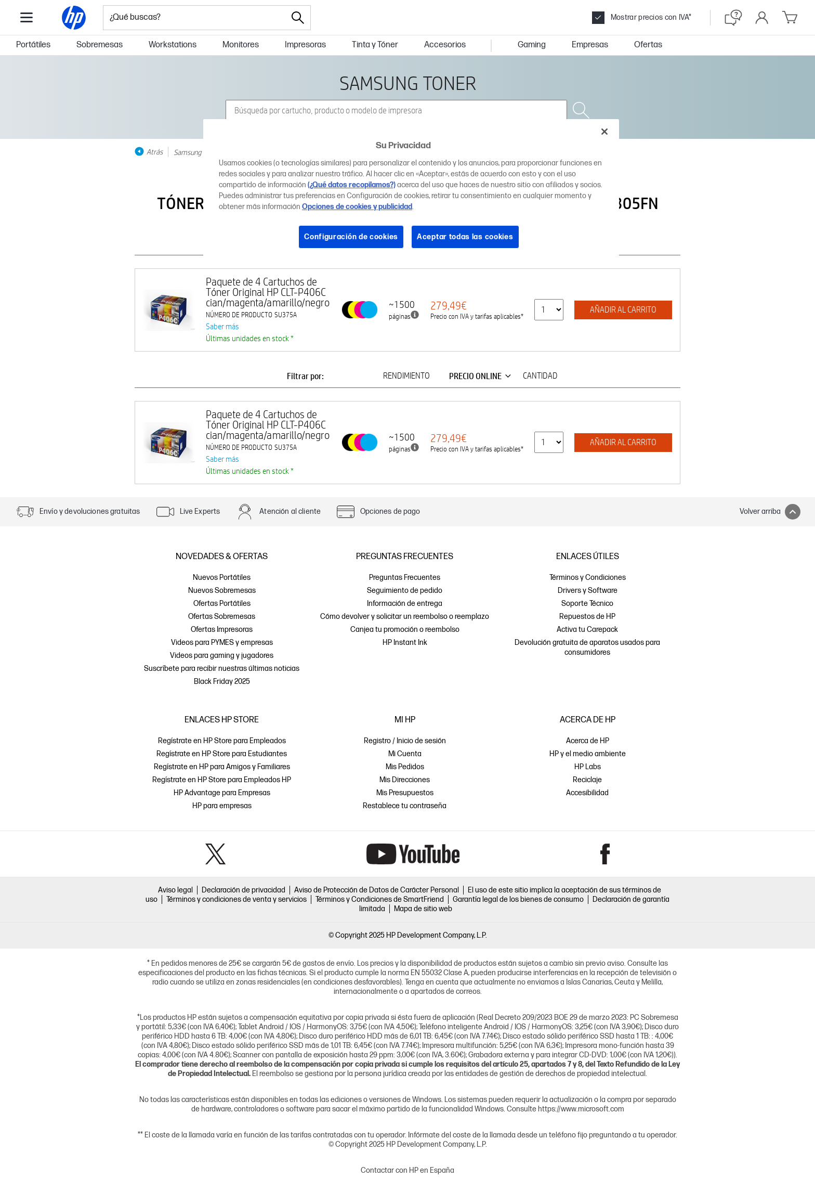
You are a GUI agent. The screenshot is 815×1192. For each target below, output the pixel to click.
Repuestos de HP (587, 616)
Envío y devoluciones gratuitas (90, 511)
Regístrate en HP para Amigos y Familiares (222, 766)
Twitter (215, 854)
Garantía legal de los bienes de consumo (518, 899)
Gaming (532, 45)
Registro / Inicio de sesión (405, 740)
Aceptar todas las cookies (465, 236)
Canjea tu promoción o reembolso (404, 629)
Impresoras (305, 45)
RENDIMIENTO (406, 376)
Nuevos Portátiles (222, 577)
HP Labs (587, 766)
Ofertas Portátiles (222, 603)
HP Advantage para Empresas (222, 792)
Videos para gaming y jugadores (221, 655)
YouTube (412, 854)
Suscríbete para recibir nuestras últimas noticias (221, 668)
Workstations (172, 45)
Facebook (605, 854)
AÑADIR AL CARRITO (623, 309)
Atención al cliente (290, 511)
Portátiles (33, 45)
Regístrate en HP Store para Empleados (222, 740)
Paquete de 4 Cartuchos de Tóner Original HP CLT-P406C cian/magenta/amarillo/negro (268, 292)
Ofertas (648, 45)
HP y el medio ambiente (587, 753)
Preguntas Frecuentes (404, 577)
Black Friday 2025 (222, 681)
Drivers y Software (587, 590)
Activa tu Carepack (587, 629)
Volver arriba (770, 512)
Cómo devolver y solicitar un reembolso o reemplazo (404, 616)
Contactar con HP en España (407, 1170)
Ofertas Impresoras (222, 629)
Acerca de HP (587, 740)
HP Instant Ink (405, 642)
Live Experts (200, 511)
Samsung (187, 152)
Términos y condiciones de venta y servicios (236, 899)
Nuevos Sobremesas (222, 590)
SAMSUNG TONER (407, 82)
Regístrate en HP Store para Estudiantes (221, 753)
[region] (411, 192)
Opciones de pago (390, 511)
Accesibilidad (587, 792)
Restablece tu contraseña (404, 805)
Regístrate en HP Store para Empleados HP (221, 779)
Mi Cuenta (405, 753)
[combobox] (194, 17)
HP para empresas (222, 805)
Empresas (590, 45)
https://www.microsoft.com (581, 1109)
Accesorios (445, 45)
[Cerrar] (604, 131)
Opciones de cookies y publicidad (357, 206)
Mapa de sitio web (423, 908)
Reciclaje (587, 779)
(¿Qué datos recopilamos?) (352, 184)
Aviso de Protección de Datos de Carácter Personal (376, 890)
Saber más (222, 326)
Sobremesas (99, 45)
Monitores (240, 45)
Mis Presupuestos (404, 792)
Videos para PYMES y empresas (222, 642)
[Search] (297, 17)
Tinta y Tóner (375, 45)
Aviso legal (175, 890)
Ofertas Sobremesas (221, 616)
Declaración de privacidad (243, 890)
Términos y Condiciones (587, 577)
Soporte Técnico (587, 603)
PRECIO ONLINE (482, 376)
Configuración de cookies (351, 236)
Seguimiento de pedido (404, 590)
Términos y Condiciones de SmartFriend (380, 899)
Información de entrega (404, 603)
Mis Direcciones (404, 779)
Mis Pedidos (405, 766)
